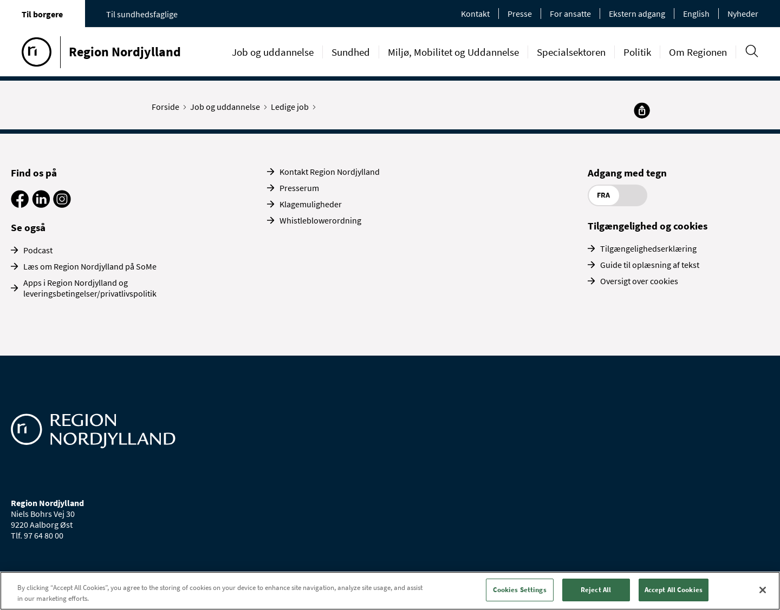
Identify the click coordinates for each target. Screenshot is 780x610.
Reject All (596, 589)
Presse (520, 13)
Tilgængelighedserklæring (648, 248)
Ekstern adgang (637, 13)
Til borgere (42, 14)
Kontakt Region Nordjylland (330, 171)
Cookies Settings (520, 589)
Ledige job (292, 106)
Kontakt (475, 13)
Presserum (299, 187)
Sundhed (351, 51)
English (696, 13)
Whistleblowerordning (320, 220)
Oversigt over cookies (639, 281)
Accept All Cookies (674, 589)
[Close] (763, 590)
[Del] (642, 110)
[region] (390, 591)
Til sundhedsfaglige (142, 14)
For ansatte (570, 13)
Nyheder (742, 13)
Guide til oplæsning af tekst (649, 264)
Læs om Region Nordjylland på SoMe (90, 266)
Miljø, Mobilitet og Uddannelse (453, 51)
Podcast (38, 250)
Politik (637, 51)
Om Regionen (698, 51)
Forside (168, 106)
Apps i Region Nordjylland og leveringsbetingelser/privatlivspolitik (90, 288)
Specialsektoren (571, 51)
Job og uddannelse (273, 51)
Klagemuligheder (311, 204)
